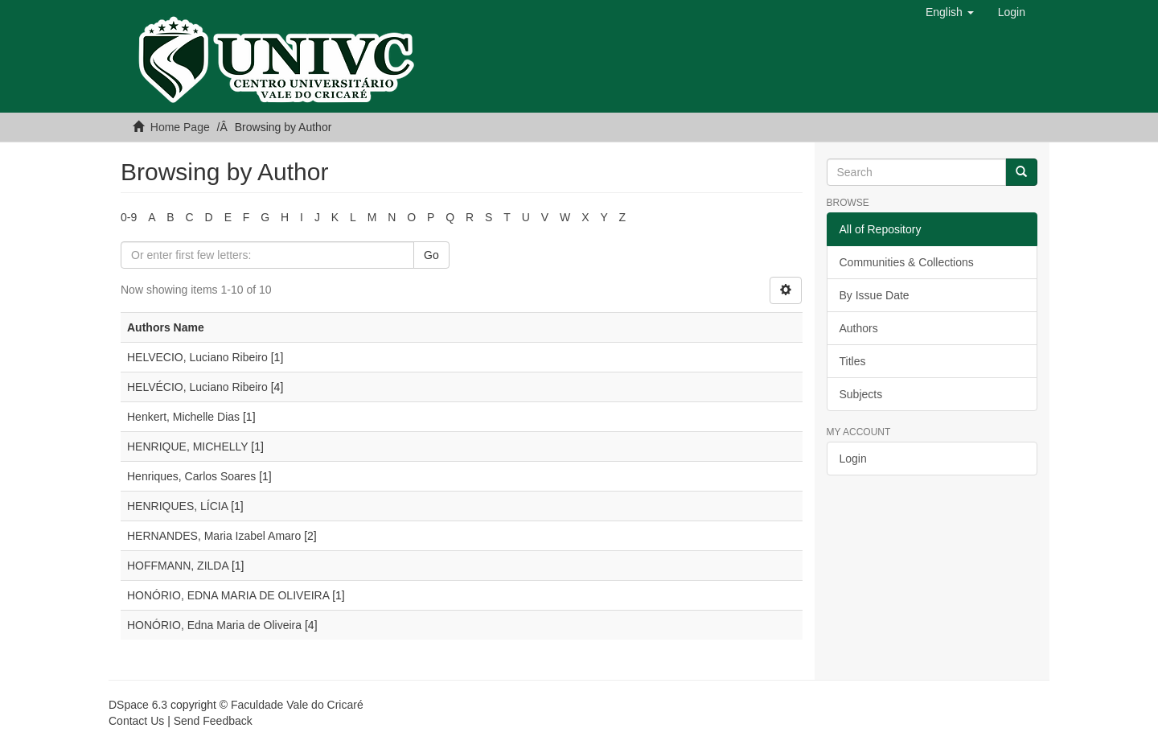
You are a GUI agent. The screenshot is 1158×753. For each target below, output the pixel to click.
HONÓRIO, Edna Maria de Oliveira (214, 625)
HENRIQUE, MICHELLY (187, 446)
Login (853, 458)
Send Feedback (213, 720)
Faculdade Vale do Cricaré (297, 704)
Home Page (180, 127)
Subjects (861, 394)
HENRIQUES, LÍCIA (177, 506)
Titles (853, 361)
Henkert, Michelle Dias (183, 416)
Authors (859, 328)
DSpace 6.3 (138, 704)
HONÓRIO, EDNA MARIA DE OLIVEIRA (228, 595)
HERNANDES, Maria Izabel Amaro (214, 535)
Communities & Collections (907, 262)
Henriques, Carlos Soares (191, 476)
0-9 (129, 217)
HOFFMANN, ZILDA (177, 565)
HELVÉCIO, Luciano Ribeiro (197, 387)
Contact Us (136, 720)
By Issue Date (875, 295)
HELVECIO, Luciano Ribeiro (197, 357)
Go (431, 255)
